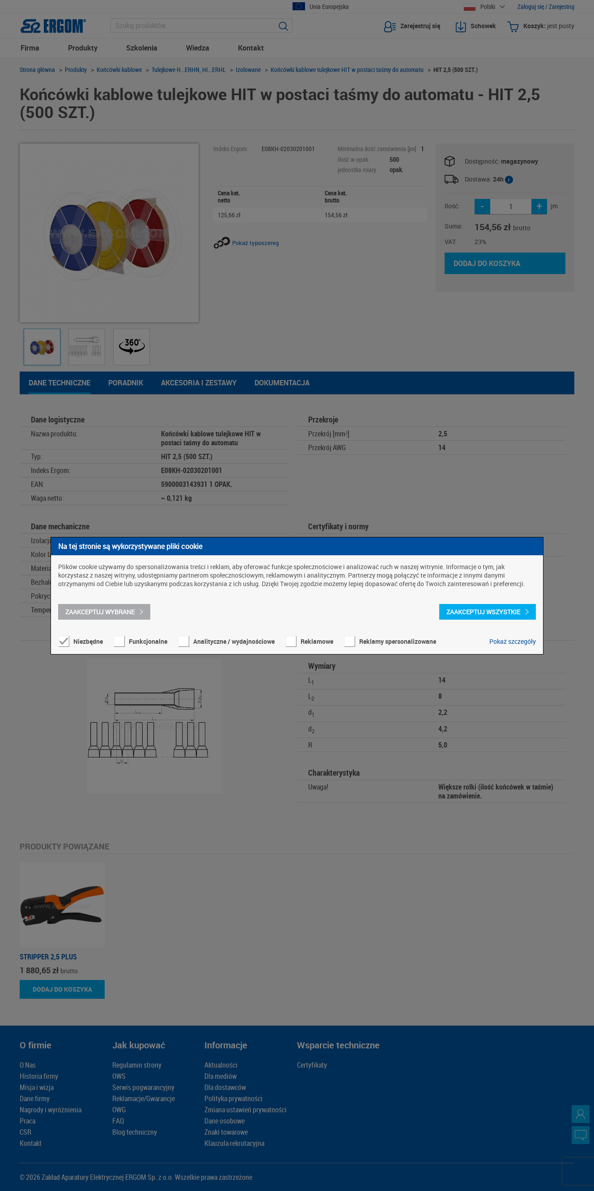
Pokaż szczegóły (512, 641)
